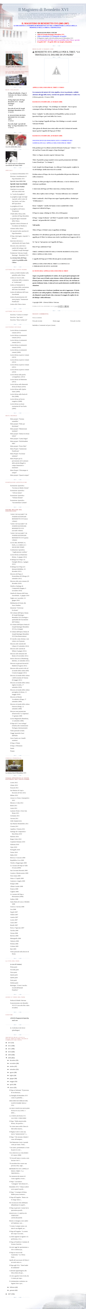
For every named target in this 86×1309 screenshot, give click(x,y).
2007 (9, 1294)
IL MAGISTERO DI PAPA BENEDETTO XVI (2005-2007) (16, 117)
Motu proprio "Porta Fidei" (18, 446)
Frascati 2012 (14, 788)
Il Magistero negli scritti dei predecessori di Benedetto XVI (55, 38)
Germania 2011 (15, 816)
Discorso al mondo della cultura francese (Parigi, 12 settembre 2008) (20, 706)
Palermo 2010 (14, 836)
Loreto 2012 (14, 782)
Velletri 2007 (14, 914)
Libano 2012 (14, 785)
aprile (12, 1084)
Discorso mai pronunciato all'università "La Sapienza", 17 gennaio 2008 (19, 713)
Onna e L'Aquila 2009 (17, 878)
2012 (9, 1046)
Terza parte (13, 972)
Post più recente (37, 321)
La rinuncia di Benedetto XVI (19, 174)
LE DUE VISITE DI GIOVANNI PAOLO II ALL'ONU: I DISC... (19, 1110)
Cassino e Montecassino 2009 (19, 873)
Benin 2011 (13, 805)
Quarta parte (14, 975)
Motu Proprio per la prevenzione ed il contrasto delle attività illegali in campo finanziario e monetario (19, 463)
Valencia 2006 (14, 941)
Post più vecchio (75, 321)
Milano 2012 (14, 795)
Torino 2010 (14, 852)
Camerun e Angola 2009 (17, 881)
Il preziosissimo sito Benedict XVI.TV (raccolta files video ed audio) (19, 1005)
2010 (9, 1052)
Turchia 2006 (14, 930)
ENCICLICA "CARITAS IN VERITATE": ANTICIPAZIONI (18, 1215)
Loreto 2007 (14, 920)
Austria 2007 (14, 917)
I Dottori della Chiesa (16, 228)
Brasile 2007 (14, 925)
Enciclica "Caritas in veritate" (19, 315)
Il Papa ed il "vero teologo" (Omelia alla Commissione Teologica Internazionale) (19, 726)
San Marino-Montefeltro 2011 (19, 824)
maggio (12, 1081)
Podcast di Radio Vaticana (18, 1000)
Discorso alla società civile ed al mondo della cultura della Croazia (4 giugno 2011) (19, 670)
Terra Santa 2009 (15, 876)
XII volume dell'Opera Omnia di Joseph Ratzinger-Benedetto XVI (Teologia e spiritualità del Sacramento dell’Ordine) (19, 617)
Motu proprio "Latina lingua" (19, 438)
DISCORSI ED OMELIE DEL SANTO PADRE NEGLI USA (18, 1103)
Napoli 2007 (14, 912)
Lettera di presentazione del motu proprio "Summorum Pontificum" (19, 299)
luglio (12, 1075)
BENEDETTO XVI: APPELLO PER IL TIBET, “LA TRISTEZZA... (19, 1171)
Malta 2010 (13, 855)
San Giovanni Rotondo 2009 (18, 870)
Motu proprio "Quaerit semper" (19, 475)
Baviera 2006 (14, 936)
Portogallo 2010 (15, 850)
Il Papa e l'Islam (15, 743)
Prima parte (13, 967)
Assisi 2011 (13, 808)
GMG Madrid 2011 (16, 821)
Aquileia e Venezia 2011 (17, 829)
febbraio (12, 1287)
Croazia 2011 (14, 826)
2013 (9, 1043)
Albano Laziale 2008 (16, 886)
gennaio (12, 1290)
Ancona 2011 (14, 818)
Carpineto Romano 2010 (17, 842)
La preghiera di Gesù (16, 206)
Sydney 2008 (14, 899)
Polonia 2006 (14, 944)
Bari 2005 (13, 949)
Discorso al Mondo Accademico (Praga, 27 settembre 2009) (18, 699)
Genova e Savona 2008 (17, 907)
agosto (12, 1072)
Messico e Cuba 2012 (16, 803)
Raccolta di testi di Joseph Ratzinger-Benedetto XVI (16, 109)
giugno (12, 1078)
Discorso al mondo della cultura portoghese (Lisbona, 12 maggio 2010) (20, 692)
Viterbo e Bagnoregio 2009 (18, 863)
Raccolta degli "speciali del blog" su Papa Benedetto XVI (17, 125)
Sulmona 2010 (14, 844)
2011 (9, 1049)
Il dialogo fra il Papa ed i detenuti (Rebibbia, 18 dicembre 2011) (17, 569)
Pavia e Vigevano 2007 (17, 928)
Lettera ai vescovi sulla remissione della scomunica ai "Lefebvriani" (19, 280)
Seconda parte (14, 969)
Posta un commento (37, 317)
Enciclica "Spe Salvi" (16, 317)
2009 (9, 1055)
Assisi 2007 (13, 922)
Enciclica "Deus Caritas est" (18, 320)
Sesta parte (13, 980)
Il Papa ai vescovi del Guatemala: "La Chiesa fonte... (17, 1255)
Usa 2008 (13, 909)
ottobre (12, 1066)
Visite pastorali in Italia (17, 730)
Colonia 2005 (14, 946)
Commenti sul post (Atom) (47, 325)
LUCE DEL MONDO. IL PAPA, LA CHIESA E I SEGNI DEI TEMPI (18, 545)
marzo (12, 1087)
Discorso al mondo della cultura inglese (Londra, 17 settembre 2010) (20, 685)
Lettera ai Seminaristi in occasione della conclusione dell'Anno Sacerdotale (19, 287)
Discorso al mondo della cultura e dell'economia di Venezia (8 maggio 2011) (20, 678)
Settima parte (14, 983)
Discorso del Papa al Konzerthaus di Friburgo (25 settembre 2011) (19, 576)
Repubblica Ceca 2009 (17, 860)
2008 (9, 1058)
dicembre (13, 1060)
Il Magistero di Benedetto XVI (43, 9)
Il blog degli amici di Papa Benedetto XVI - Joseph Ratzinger (16, 101)
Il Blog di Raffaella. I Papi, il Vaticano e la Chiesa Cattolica (17, 94)
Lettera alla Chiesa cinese (18, 304)
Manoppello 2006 (15, 938)
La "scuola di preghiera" (17, 194)
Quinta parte (14, 977)
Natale (12, 748)
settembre (13, 1069)
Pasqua (12, 751)
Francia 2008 (14, 889)
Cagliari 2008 (14, 891)
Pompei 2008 (14, 884)
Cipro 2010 (13, 847)
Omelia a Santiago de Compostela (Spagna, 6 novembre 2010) (18, 588)
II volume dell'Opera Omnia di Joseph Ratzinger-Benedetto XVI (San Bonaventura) (19, 634)
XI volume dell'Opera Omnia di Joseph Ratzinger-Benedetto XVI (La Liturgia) (19, 627)
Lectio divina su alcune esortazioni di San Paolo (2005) (18, 406)
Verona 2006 (14, 933)
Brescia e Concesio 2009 (17, 858)
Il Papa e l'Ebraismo (16, 746)
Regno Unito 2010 (15, 839)
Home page (56, 321)
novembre (13, 1063)
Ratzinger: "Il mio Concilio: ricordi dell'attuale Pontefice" (18, 988)
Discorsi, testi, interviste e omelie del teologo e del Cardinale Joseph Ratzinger (19, 248)
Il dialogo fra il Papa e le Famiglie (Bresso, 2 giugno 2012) (19, 562)
